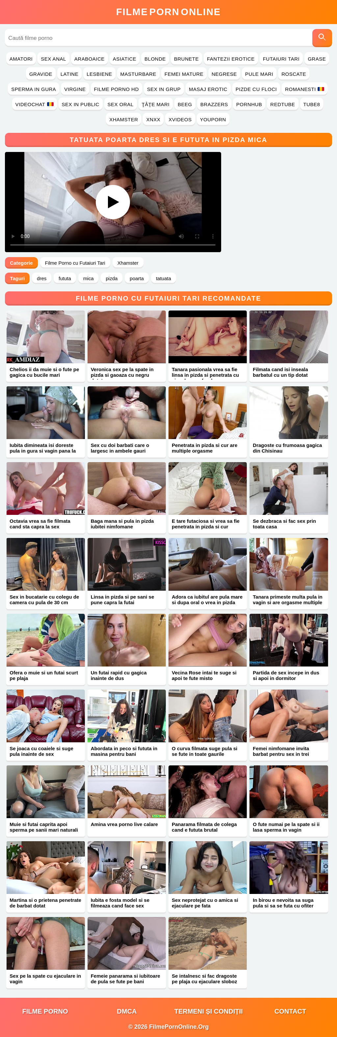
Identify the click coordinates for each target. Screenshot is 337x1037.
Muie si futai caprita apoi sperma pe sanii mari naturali (44, 827)
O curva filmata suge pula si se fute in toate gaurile (204, 751)
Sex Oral (121, 104)
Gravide (40, 74)
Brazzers (214, 104)
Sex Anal (53, 59)
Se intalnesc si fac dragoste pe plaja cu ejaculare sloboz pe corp (204, 981)
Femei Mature (184, 74)
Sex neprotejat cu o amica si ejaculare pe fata (205, 902)
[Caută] (322, 38)
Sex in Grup (164, 89)
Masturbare (138, 74)
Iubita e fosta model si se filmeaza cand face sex (120, 902)
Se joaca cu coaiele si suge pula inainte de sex (41, 751)
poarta (137, 278)
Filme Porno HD (116, 89)
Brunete (186, 59)
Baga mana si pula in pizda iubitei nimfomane (122, 523)
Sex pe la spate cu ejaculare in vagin (45, 978)
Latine (69, 74)
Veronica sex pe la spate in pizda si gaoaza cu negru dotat (122, 375)
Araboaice (89, 59)
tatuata (163, 278)
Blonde (155, 59)
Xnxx (153, 119)
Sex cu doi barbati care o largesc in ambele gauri (120, 448)
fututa (65, 278)
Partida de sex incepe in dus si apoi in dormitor (286, 675)
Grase (317, 59)
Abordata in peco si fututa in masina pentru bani (124, 751)
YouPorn (213, 119)
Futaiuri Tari (281, 59)
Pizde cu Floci (256, 89)
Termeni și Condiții (208, 1011)
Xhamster (123, 119)
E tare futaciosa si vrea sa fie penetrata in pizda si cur (206, 523)
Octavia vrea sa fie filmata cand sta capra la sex (40, 523)
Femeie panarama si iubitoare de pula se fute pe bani (125, 978)
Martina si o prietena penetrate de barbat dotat (45, 902)
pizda (111, 278)
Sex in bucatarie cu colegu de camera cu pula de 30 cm (44, 599)
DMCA (127, 1011)
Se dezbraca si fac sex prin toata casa (284, 523)
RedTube (282, 104)
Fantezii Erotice (231, 59)
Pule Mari (259, 74)
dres (41, 278)
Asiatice (124, 59)
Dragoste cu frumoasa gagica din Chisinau (287, 448)
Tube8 (311, 104)
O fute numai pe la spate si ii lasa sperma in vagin (286, 827)
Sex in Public (80, 104)
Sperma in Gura (33, 89)
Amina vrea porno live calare (124, 824)
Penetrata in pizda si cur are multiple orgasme (204, 448)
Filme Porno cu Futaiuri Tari (75, 263)
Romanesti (304, 89)
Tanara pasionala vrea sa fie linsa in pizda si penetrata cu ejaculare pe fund (205, 375)
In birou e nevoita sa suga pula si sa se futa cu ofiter (283, 902)
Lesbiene (99, 74)
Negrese (224, 74)
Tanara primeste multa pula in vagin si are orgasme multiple (287, 599)
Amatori (21, 59)
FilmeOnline (168, 12)
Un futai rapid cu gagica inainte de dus (119, 675)
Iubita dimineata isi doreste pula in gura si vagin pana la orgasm (43, 450)
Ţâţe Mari (156, 104)
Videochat (34, 104)
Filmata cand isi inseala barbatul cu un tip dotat (280, 372)
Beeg (185, 104)
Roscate (293, 74)
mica (88, 278)
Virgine (75, 89)
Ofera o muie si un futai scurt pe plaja (44, 675)
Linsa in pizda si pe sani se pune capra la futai (122, 599)
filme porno (45, 1011)
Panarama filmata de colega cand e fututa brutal (204, 827)
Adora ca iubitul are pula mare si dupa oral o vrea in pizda (207, 599)
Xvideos (180, 119)
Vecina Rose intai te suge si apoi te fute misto (204, 675)
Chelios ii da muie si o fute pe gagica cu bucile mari (44, 372)
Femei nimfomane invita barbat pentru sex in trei (281, 751)
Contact (290, 1011)
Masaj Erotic (208, 89)
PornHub (249, 104)
